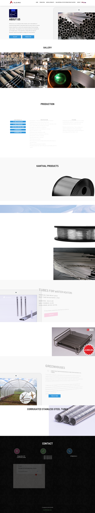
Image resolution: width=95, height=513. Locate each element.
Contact (79, 2)
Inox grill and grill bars (18, 127)
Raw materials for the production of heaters (66, 2)
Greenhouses (17, 129)
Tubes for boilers (18, 124)
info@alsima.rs (73, 456)
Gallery (15, 36)
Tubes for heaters (18, 121)
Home (37, 2)
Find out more (54, 396)
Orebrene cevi (18, 132)
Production (42, 2)
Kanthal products (50, 2)
